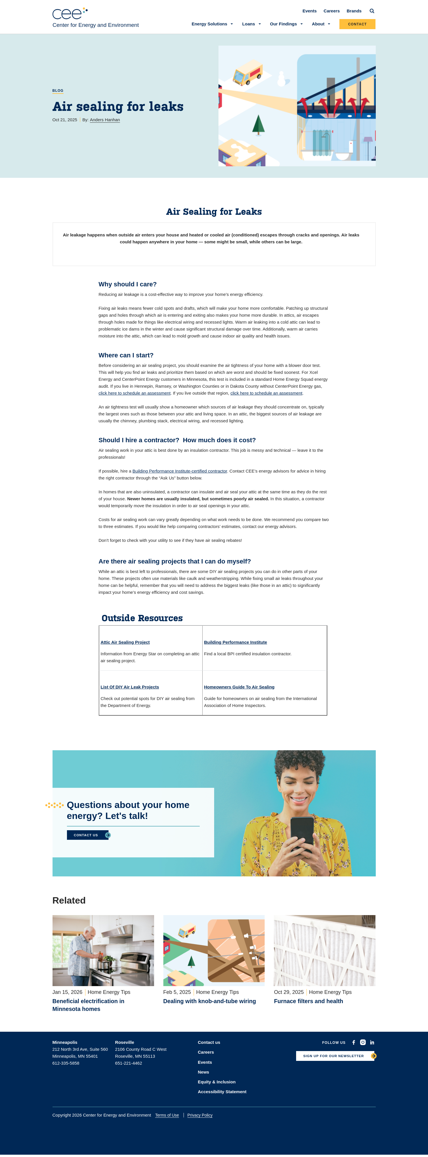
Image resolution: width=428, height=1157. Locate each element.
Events (310, 14)
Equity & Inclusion (217, 1084)
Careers (332, 14)
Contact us (209, 1047)
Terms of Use (171, 1117)
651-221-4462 (128, 1068)
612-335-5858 (66, 1068)
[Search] (372, 15)
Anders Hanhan (105, 123)
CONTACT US (88, 839)
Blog (58, 95)
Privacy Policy (204, 1117)
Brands (354, 14)
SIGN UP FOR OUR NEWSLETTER (328, 1063)
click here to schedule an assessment (135, 397)
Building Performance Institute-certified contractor (179, 475)
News (203, 1075)
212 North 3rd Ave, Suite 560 (80, 1054)
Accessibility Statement (222, 1093)
